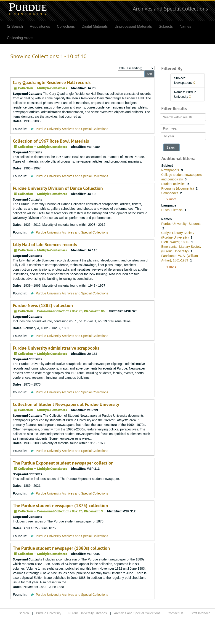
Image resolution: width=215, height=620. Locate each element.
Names (185, 26)
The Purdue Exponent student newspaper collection (63, 463)
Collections (66, 26)
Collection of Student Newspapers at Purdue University (66, 404)
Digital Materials (95, 26)
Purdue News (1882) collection (43, 305)
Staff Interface (200, 613)
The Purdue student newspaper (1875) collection (60, 506)
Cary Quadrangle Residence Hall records (51, 82)
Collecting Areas (20, 38)
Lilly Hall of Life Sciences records (45, 244)
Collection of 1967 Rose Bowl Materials (51, 141)
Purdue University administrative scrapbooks (56, 348)
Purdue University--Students (181, 224)
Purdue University (48, 613)
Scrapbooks (170, 193)
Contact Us (175, 613)
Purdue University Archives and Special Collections (72, 129)
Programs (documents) (178, 188)
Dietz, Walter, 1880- (175, 242)
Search (24, 613)
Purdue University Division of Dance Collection (58, 188)
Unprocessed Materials (133, 26)
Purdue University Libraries (87, 613)
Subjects (166, 26)
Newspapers (170, 170)
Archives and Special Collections (170, 8)
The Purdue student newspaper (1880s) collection (61, 548)
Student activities (173, 184)
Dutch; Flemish (172, 210)
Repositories (40, 26)
